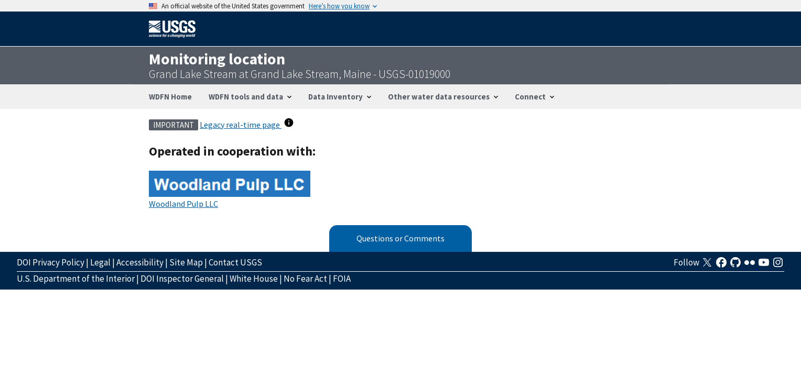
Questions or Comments (400, 238)
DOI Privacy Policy (50, 262)
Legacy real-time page (241, 124)
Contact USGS (235, 262)
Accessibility (140, 262)
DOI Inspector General (182, 278)
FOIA (342, 278)
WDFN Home (170, 97)
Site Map (186, 262)
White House (254, 278)
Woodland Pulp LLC (183, 203)
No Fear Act (305, 278)
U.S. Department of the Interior (76, 278)
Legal (100, 262)
